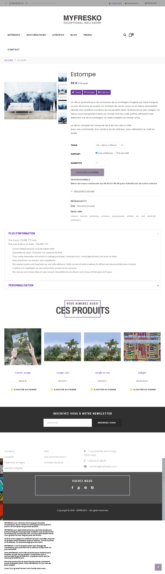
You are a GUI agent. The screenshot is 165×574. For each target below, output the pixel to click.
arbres (84, 216)
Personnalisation (21, 285)
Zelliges (142, 372)
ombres (105, 216)
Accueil (8, 60)
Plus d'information (22, 233)
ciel (143, 216)
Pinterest (103, 92)
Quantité (76, 163)
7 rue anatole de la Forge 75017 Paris (100, 453)
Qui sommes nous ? (55, 456)
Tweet (76, 92)
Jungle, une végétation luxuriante (62, 373)
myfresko (76, 220)
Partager (89, 92)
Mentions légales (13, 468)
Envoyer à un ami (84, 191)
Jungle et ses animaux (102, 373)
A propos (9, 451)
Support (76, 154)
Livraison (9, 456)
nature (74, 216)
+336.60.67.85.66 (95, 461)
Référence (76, 201)
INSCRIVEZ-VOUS (107, 422)
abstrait (151, 216)
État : (73, 206)
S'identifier (115, 3)
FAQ (46, 451)
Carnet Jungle (23, 372)
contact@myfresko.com (43, 3)
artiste (130, 216)
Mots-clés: (76, 211)
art (137, 216)
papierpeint (118, 216)
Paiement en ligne (14, 462)
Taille (74, 145)
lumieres (94, 216)
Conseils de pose (53, 462)
